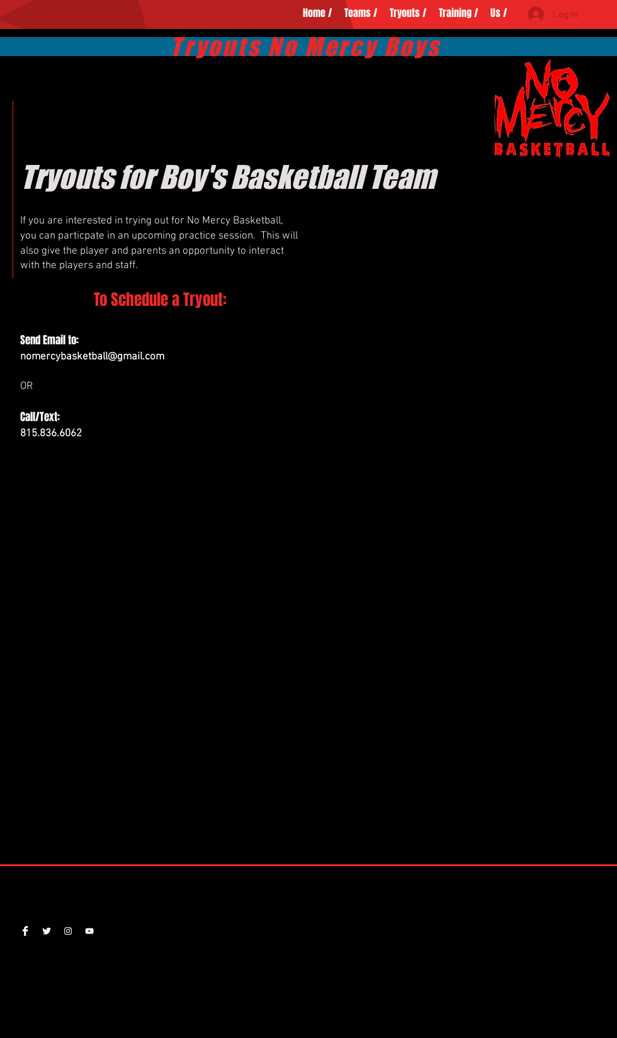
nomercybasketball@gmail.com (92, 357)
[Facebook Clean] (25, 931)
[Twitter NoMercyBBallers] (47, 931)
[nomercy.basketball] (68, 931)
